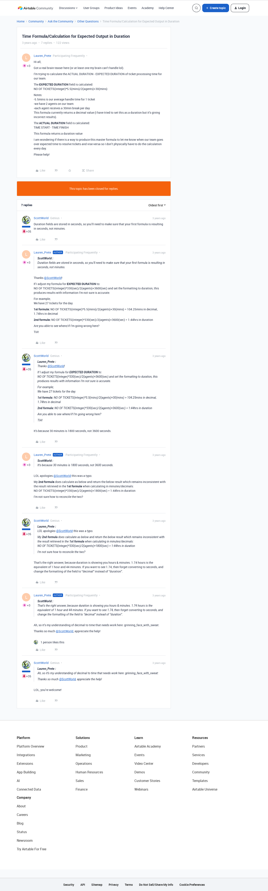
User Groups (91, 8)
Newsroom (25, 840)
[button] (215, 8)
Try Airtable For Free (31, 849)
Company (24, 797)
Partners (198, 746)
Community (36, 21)
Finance (82, 789)
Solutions (83, 737)
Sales (80, 780)
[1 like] (49, 642)
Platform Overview (30, 746)
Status (22, 832)
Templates (200, 780)
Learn (138, 737)
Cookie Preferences (192, 885)
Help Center (166, 8)
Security (68, 885)
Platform (23, 737)
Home (20, 21)
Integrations (26, 755)
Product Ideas (113, 8)
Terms (129, 885)
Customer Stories (147, 780)
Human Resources (89, 772)
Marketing (83, 755)
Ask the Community (60, 21)
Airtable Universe (204, 789)
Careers (22, 814)
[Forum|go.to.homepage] (35, 8)
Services (198, 755)
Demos (139, 772)
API (82, 885)
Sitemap (96, 885)
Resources (200, 737)
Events (132, 8)
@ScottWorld (53, 278)
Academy (148, 8)
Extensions (25, 763)
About (21, 806)
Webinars (141, 789)
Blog (20, 823)
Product (82, 746)
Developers (200, 763)
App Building (26, 772)
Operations (84, 763)
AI (18, 780)
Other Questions (88, 21)
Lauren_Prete (42, 56)
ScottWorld (41, 218)
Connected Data (29, 789)
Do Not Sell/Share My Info (156, 885)
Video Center (143, 763)
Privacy (114, 885)
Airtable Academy (147, 746)
